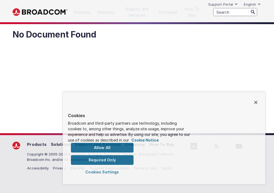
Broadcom (40, 12)
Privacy (59, 168)
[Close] (256, 102)
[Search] (253, 11)
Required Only (102, 160)
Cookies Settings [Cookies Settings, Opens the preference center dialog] (102, 172)
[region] (164, 138)
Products (37, 144)
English (252, 4)
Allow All (102, 147)
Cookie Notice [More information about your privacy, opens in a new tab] (145, 140)
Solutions (61, 144)
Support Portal (223, 4)
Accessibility (38, 168)
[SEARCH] (235, 12)
